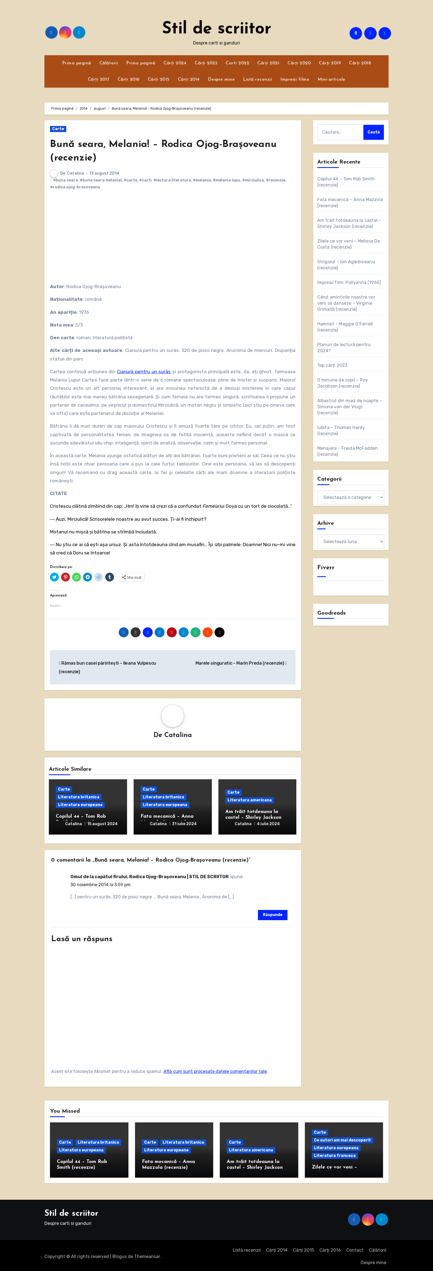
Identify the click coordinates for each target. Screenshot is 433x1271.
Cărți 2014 (189, 79)
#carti (145, 180)
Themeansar (147, 1254)
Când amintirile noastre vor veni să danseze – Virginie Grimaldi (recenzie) (346, 303)
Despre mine (221, 79)
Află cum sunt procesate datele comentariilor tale (215, 1069)
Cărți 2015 (159, 79)
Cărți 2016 (128, 79)
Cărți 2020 (299, 63)
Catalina (75, 173)
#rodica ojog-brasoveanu (75, 187)
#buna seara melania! (101, 180)
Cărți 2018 (360, 63)
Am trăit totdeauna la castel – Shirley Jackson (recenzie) (253, 818)
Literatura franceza (335, 1153)
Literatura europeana (80, 805)
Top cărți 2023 (332, 365)
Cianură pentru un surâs (144, 371)
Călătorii (108, 63)
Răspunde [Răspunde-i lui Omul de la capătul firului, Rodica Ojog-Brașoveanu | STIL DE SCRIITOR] (272, 913)
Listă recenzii (257, 79)
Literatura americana (250, 800)
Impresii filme (294, 79)
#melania (202, 180)
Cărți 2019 (330, 63)
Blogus (119, 1254)
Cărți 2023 (206, 63)
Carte (58, 129)
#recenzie (275, 180)
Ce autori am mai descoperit (342, 1138)
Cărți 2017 (98, 79)
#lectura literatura (172, 180)
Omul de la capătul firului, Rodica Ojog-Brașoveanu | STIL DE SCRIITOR (149, 874)
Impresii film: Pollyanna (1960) (349, 282)
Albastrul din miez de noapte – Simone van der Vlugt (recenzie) (349, 406)
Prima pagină (76, 63)
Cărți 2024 (174, 63)
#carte (130, 180)
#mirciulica (253, 180)
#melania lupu (226, 180)
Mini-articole (331, 79)
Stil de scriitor (216, 29)
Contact (354, 1248)
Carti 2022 (237, 63)
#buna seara (65, 180)
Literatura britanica (78, 797)
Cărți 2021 (268, 63)
